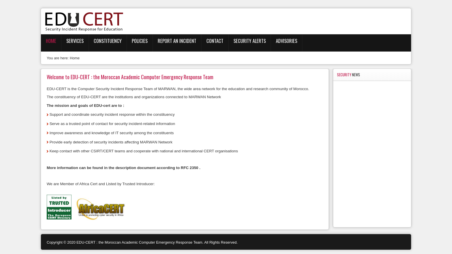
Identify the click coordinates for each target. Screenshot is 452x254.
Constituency (108, 40)
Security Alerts (249, 40)
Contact (214, 40)
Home (51, 40)
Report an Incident (177, 40)
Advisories (286, 40)
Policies (140, 40)
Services (75, 40)
